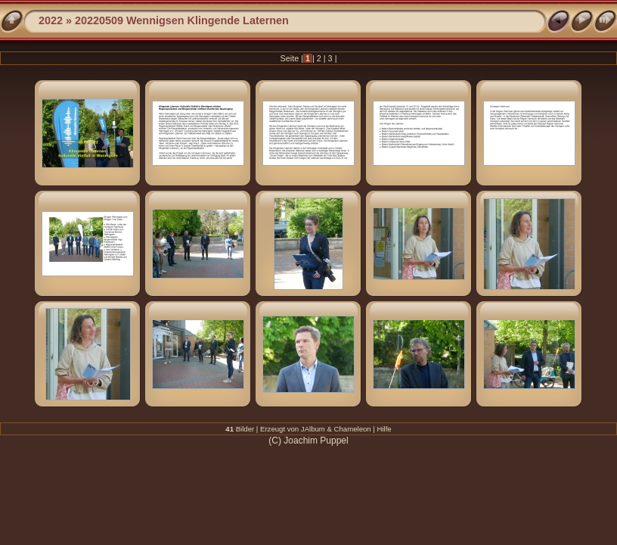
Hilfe (384, 429)
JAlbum (313, 429)
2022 (51, 20)
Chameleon (352, 429)
